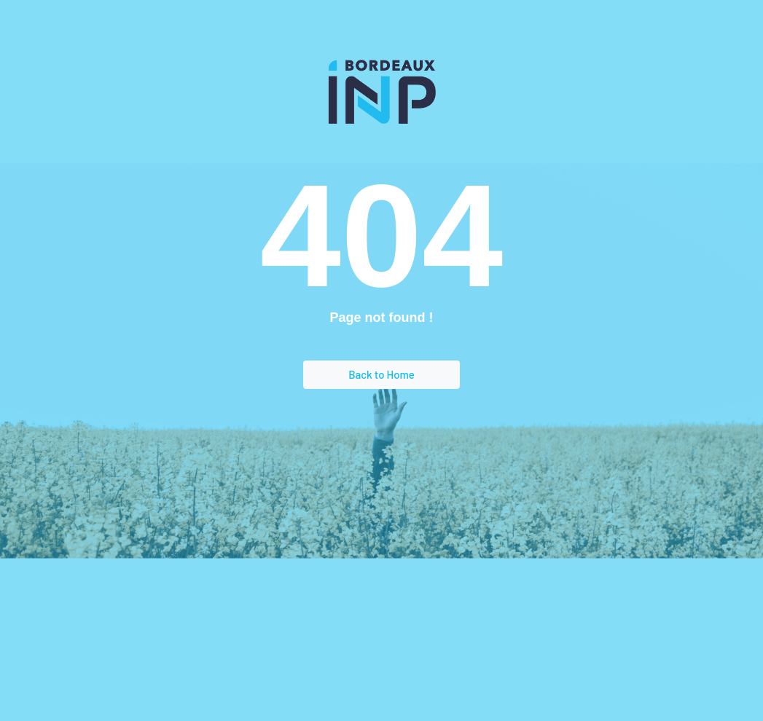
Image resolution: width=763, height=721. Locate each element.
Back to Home (381, 374)
